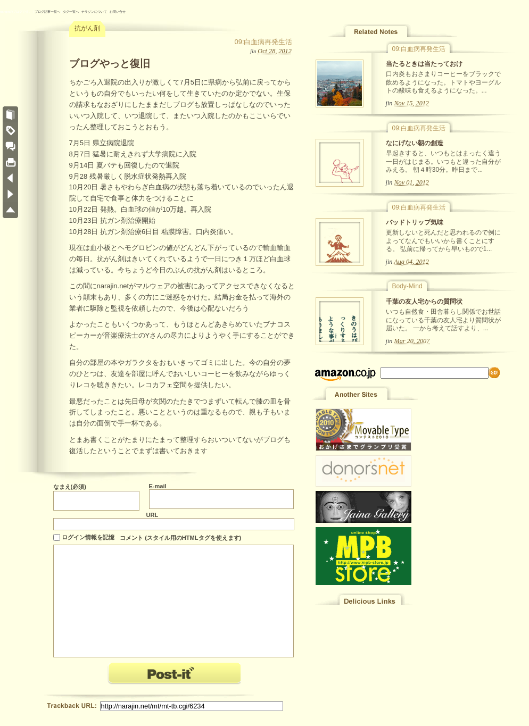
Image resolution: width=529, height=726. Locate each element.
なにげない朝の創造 (414, 143)
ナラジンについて (94, 11)
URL (152, 515)
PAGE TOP (10, 210)
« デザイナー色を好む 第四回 (10, 178)
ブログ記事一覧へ (47, 11)
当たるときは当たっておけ (424, 64)
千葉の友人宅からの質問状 (424, 301)
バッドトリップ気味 (414, 222)
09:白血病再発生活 (263, 42)
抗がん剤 (87, 28)
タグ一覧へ (71, 11)
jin (253, 51)
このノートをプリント (10, 162)
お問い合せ (118, 11)
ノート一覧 (10, 114)
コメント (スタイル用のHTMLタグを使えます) (180, 538)
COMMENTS (10, 146)
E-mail (158, 486)
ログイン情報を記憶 (88, 537)
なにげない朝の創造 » (10, 194)
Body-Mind (407, 286)
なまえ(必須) (69, 486)
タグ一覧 (10, 130)
